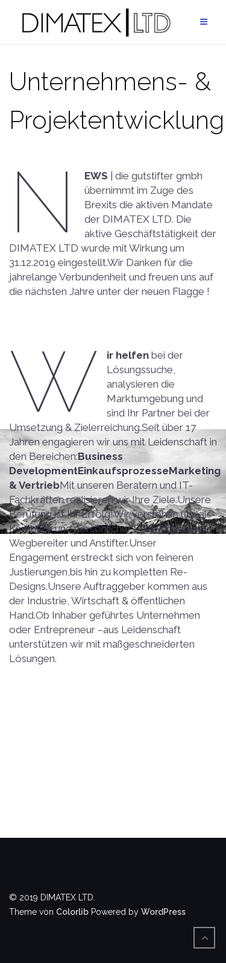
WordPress (163, 912)
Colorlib (72, 912)
